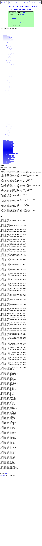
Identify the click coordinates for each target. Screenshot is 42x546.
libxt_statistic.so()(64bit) (7, 128)
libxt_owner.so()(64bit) (7, 116)
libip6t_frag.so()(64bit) (7, 45)
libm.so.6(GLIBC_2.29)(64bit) (8, 156)
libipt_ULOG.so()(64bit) (7, 58)
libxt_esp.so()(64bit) (6, 103)
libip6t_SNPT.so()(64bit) (7, 41)
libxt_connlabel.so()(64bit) (7, 94)
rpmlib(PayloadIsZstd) (7, 162)
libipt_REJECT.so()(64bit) (7, 56)
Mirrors (33, 2)
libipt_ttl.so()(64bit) (6, 62)
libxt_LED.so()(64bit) (6, 72)
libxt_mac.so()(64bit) (6, 111)
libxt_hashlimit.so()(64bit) (7, 104)
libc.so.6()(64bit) (6, 140)
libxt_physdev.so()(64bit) (7, 117)
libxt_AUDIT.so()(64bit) (7, 63)
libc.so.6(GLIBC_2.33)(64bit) (8, 147)
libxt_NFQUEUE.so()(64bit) (8, 77)
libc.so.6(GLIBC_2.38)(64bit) (8, 149)
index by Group (5, 2)
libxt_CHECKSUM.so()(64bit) (8, 64)
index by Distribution (11, 2)
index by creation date (23, 2)
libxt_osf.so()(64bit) (6, 115)
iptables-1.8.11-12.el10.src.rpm (27, 20)
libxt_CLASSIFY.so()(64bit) (8, 65)
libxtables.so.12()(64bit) (7, 136)
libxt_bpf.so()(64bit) (6, 89)
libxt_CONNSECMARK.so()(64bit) (9, 67)
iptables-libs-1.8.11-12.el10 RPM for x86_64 (21, 6)
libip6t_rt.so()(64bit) (6, 51)
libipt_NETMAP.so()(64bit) (8, 55)
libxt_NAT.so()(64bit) (6, 75)
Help (36, 2)
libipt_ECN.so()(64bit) (7, 54)
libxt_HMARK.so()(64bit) (7, 70)
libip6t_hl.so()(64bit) (6, 47)
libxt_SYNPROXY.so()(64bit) (8, 81)
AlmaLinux (24, 12)
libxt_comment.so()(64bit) (7, 92)
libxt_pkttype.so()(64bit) (7, 118)
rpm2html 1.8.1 (8, 533)
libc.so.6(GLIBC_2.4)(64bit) (8, 150)
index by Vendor (17, 2)
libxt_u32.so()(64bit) (6, 134)
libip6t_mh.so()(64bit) (7, 50)
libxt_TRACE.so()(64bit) (7, 87)
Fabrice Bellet (2, 535)
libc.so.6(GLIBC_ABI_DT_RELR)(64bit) (10, 153)
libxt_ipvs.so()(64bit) (6, 108)
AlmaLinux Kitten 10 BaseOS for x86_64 (22, 9)
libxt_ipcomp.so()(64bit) (7, 106)
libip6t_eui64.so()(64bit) (7, 44)
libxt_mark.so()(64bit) (7, 112)
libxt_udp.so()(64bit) (6, 135)
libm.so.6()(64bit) (6, 154)
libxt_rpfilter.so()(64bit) (7, 123)
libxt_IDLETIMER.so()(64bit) (8, 71)
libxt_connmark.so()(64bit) (7, 96)
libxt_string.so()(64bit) (7, 129)
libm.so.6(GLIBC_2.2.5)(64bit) (8, 155)
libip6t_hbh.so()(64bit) (7, 46)
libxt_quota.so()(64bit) (7, 120)
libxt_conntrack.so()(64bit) (7, 97)
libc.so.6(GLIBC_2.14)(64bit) (8, 141)
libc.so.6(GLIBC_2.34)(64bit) (8, 148)
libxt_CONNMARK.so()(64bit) (8, 66)
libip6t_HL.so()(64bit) (7, 38)
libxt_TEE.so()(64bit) (6, 84)
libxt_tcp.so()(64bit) (6, 130)
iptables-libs (5, 35)
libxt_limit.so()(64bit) (6, 110)
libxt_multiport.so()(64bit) (7, 113)
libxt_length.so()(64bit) (7, 109)
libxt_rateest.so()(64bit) (7, 121)
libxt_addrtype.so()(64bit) (7, 88)
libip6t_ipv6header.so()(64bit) (8, 49)
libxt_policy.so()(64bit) (7, 119)
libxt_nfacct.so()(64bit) (7, 114)
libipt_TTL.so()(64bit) (7, 57)
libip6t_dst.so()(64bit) (6, 43)
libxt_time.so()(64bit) (6, 132)
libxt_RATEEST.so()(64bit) (7, 78)
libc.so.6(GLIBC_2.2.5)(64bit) (8, 143)
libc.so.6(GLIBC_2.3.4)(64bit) (8, 146)
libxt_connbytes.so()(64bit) (7, 93)
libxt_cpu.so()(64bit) (6, 98)
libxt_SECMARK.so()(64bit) (8, 79)
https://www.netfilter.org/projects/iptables (18, 23)
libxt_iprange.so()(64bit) (7, 107)
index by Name (28, 2)
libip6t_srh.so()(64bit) (7, 52)
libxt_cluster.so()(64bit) (7, 91)
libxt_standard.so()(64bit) (7, 127)
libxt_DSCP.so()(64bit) (7, 69)
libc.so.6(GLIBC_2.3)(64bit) (8, 145)
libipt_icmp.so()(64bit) (7, 60)
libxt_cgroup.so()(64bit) (7, 90)
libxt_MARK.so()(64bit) (7, 74)
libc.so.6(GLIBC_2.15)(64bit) (8, 142)
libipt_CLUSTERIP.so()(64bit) (8, 53)
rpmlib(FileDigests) (6, 160)
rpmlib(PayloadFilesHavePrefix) (8, 161)
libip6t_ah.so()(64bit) (6, 42)
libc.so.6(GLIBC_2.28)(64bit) (8, 144)
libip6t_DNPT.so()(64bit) (7, 37)
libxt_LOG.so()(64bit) (7, 73)
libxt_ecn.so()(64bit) (6, 102)
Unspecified (14, 18)
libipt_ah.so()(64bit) (6, 59)
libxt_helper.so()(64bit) (7, 105)
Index (2, 2)
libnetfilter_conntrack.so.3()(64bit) (9, 157)
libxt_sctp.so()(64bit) (6, 124)
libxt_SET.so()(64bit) (6, 80)
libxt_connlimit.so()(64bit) (7, 95)
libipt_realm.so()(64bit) (7, 61)
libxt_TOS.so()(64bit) (6, 85)
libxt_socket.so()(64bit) (7, 126)
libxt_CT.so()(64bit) (6, 68)
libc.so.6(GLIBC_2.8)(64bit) (8, 152)
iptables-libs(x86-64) (6, 36)
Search (39, 2)
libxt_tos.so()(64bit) (6, 133)
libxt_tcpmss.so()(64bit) (7, 131)
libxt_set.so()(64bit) (6, 125)
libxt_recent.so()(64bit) (7, 122)
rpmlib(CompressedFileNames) (8, 159)
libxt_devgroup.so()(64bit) (7, 100)
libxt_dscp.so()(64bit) (6, 101)
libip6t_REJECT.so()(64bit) (8, 40)
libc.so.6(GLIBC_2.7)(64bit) (8, 151)
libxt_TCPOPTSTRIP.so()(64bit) (8, 83)
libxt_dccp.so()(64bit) (6, 99)
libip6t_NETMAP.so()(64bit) (8, 39)
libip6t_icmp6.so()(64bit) (7, 48)
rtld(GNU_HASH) (6, 163)
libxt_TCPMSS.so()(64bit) (7, 82)
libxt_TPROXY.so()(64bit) (7, 86)
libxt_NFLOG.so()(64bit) (7, 76)
